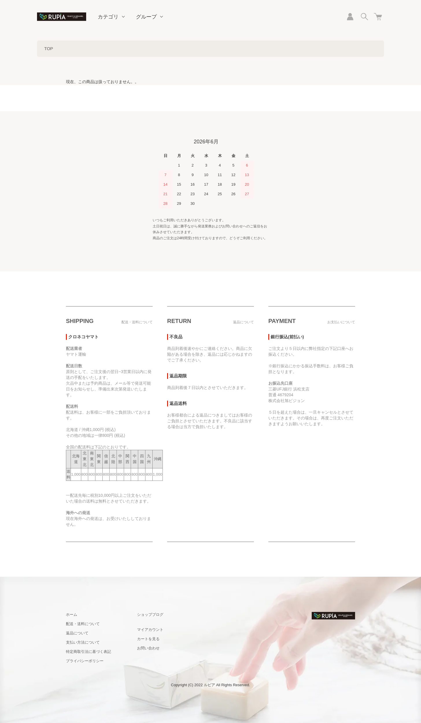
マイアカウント (150, 629)
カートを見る (148, 639)
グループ (146, 17)
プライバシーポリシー (85, 661)
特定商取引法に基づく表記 (88, 651)
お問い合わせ (148, 648)
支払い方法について (83, 642)
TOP (48, 48)
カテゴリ (108, 17)
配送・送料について (83, 624)
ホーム (71, 614)
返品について (77, 633)
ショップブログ (150, 614)
